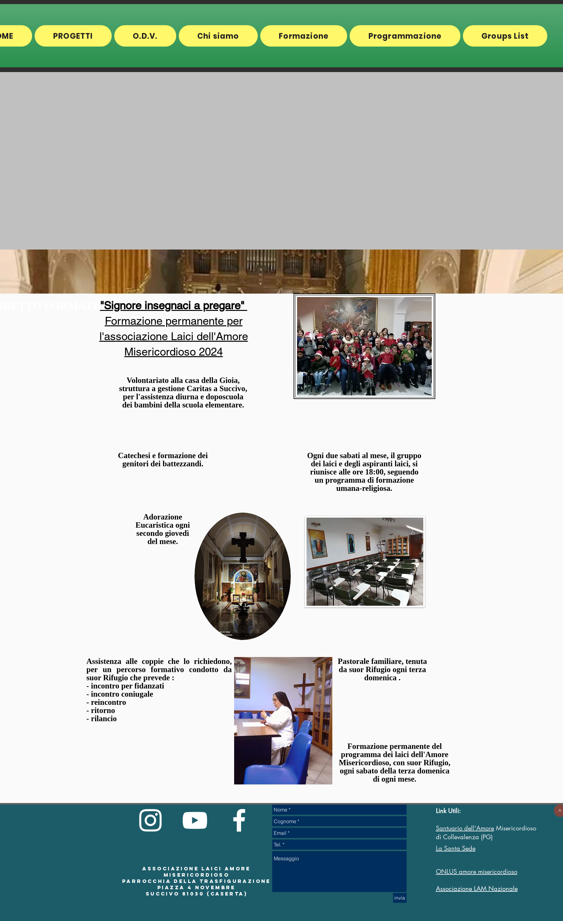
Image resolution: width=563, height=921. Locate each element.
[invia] (400, 898)
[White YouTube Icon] (195, 820)
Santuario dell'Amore (465, 828)
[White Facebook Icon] (239, 820)
